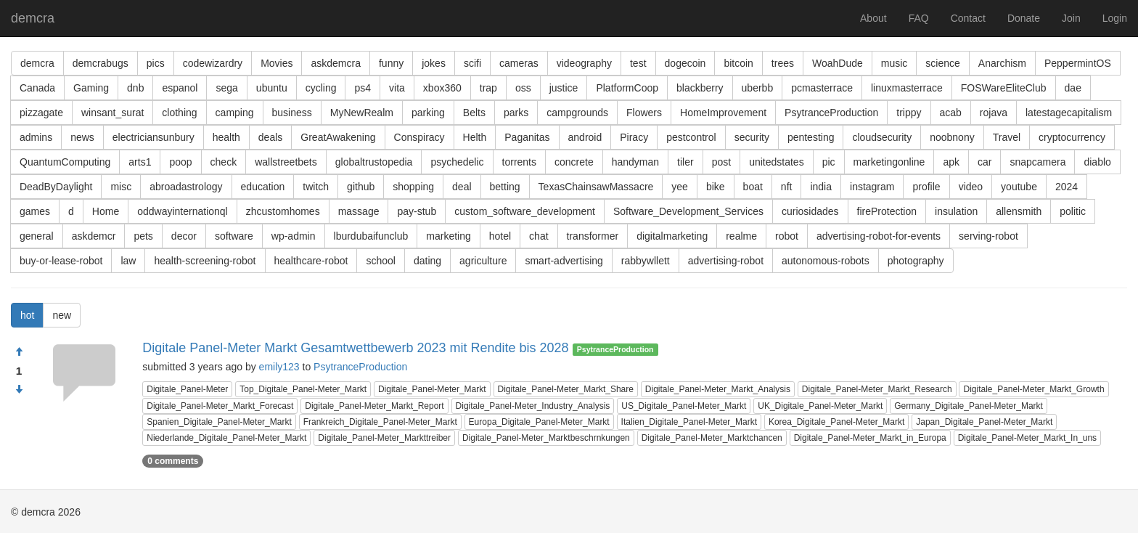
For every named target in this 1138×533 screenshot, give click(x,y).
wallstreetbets (286, 162)
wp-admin (293, 236)
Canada (37, 88)
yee (679, 186)
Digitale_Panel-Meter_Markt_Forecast (220, 406)
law (128, 260)
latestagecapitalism (1069, 112)
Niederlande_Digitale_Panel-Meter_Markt (226, 438)
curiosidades (810, 211)
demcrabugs (100, 63)
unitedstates (776, 162)
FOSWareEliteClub (1004, 88)
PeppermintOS (1077, 63)
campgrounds (577, 112)
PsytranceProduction (831, 112)
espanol (179, 88)
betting (505, 186)
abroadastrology (186, 186)
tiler (685, 162)
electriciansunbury (153, 137)
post (721, 162)
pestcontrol (691, 137)
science (942, 63)
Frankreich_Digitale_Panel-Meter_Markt (380, 422)
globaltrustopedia (374, 162)
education (263, 186)
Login (1114, 18)
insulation (956, 211)
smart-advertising (563, 260)
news (82, 137)
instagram (872, 186)
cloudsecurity (882, 137)
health (226, 137)
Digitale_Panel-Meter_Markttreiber (384, 438)
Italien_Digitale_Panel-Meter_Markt (689, 422)
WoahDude (837, 63)
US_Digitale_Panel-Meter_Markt (683, 406)
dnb (135, 88)
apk (951, 162)
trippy (908, 112)
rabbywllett (645, 260)
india (821, 186)
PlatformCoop (627, 88)
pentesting (811, 137)
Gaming (91, 88)
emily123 (279, 367)
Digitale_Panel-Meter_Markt (432, 389)
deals (270, 137)
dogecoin (685, 63)
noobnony (952, 137)
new (61, 315)
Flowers (644, 112)
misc (120, 186)
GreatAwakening (337, 137)
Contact (968, 18)
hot (27, 315)
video (971, 186)
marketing (448, 236)
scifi (472, 63)
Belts (474, 112)
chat (538, 236)
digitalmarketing (672, 236)
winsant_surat (112, 112)
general (37, 236)
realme (741, 236)
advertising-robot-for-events (878, 236)
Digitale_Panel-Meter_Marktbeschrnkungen (546, 438)
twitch (316, 186)
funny (391, 63)
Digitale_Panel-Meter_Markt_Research (877, 389)
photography (916, 260)
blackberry (700, 88)
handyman (635, 162)
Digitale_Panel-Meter (187, 389)
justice (563, 88)
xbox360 (442, 88)
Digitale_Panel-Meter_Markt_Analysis (717, 389)
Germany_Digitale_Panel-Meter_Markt (968, 406)
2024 (1066, 186)
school (380, 260)
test (638, 63)
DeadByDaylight (56, 186)
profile (926, 186)
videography (584, 63)
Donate (1023, 18)
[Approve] (19, 352)
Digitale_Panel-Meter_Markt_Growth (1033, 389)
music (894, 63)
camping (235, 112)
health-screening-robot (204, 260)
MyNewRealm (361, 112)
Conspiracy (419, 137)
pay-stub (416, 211)
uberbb (758, 88)
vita (397, 88)
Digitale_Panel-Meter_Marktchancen (712, 438)
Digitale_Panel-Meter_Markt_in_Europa (870, 438)
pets (143, 236)
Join (1071, 18)
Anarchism (1002, 63)
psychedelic (456, 162)
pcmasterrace (822, 88)
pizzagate (41, 112)
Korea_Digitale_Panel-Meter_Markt (836, 422)
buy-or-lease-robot (61, 260)
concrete (574, 162)
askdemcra (335, 63)
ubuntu (271, 88)
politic (1073, 211)
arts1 (139, 162)
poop (180, 162)
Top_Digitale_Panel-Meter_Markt (303, 389)
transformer (593, 236)
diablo (1097, 162)
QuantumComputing (65, 162)
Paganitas (526, 137)
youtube (1019, 186)
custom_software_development (524, 211)
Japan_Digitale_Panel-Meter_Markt (984, 422)
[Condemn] (19, 390)
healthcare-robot (311, 260)
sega (226, 88)
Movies (276, 63)
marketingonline (889, 162)
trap (488, 88)
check (223, 162)
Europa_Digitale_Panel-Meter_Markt (539, 422)
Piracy (634, 137)
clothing (179, 112)
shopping (413, 186)
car (984, 162)
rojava (993, 112)
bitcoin (738, 63)
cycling (321, 88)
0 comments (172, 461)
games (35, 211)
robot (786, 236)
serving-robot (988, 236)
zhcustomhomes (283, 211)
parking (428, 112)
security (751, 137)
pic (828, 162)
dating (427, 260)
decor (184, 236)
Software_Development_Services (688, 211)
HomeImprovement (723, 112)
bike (715, 186)
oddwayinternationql (182, 211)
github (360, 186)
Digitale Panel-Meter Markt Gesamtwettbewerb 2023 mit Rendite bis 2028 (355, 348)
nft (787, 186)
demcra (32, 18)
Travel (1006, 137)
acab (951, 112)
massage (359, 211)
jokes (434, 63)
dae (1073, 88)
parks (516, 112)
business (292, 112)
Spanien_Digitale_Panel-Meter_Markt (219, 422)
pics (156, 63)
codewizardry (212, 63)
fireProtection (887, 211)
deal (461, 186)
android (585, 137)
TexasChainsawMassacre (596, 186)
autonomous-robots (825, 260)
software (234, 236)
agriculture (483, 260)
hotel (500, 236)
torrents (519, 162)
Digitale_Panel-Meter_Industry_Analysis (533, 406)
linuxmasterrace (907, 88)
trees (782, 63)
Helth (475, 137)
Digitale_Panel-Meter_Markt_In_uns (1027, 438)
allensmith (1018, 211)
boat (753, 186)
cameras (519, 63)
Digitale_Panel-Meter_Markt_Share (566, 389)
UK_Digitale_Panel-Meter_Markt (820, 406)
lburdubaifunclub (371, 236)
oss (523, 88)
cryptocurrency (1072, 137)
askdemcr (94, 236)
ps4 (362, 88)
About (873, 18)
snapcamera (1037, 162)
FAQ (919, 18)
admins (36, 137)
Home (105, 211)
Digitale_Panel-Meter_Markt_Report (374, 406)
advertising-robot (726, 260)
